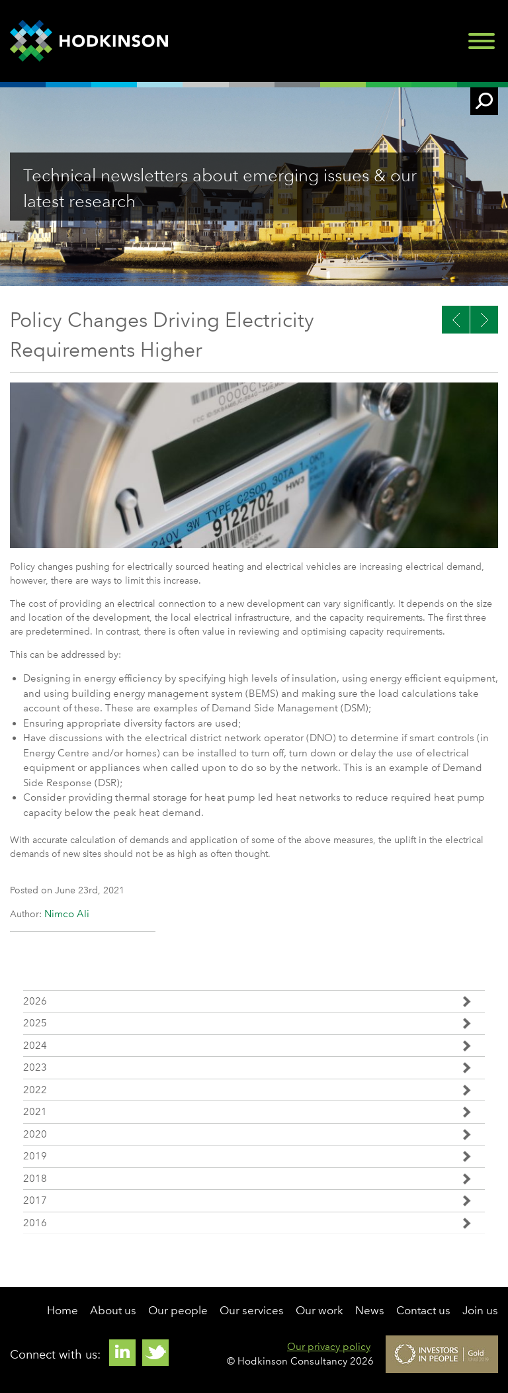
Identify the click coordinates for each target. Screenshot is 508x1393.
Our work (319, 1310)
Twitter (155, 1352)
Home (62, 1310)
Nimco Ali (66, 914)
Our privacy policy (328, 1347)
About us (113, 1310)
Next (456, 320)
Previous (484, 320)
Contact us (423, 1310)
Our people (178, 1310)
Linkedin (122, 1352)
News (369, 1310)
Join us (480, 1310)
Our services (252, 1310)
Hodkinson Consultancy (89, 41)
